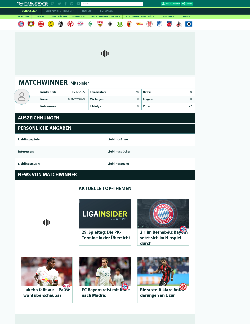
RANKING (78, 17)
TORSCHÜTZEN (58, 17)
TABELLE (39, 17)
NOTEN (86, 11)
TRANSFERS (167, 17)
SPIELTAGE (23, 17)
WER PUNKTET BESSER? (60, 11)
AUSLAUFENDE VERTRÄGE (140, 17)
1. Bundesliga (28, 11)
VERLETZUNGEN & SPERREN (105, 17)
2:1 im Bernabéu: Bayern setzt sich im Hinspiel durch (164, 238)
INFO (186, 17)
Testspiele (105, 11)
